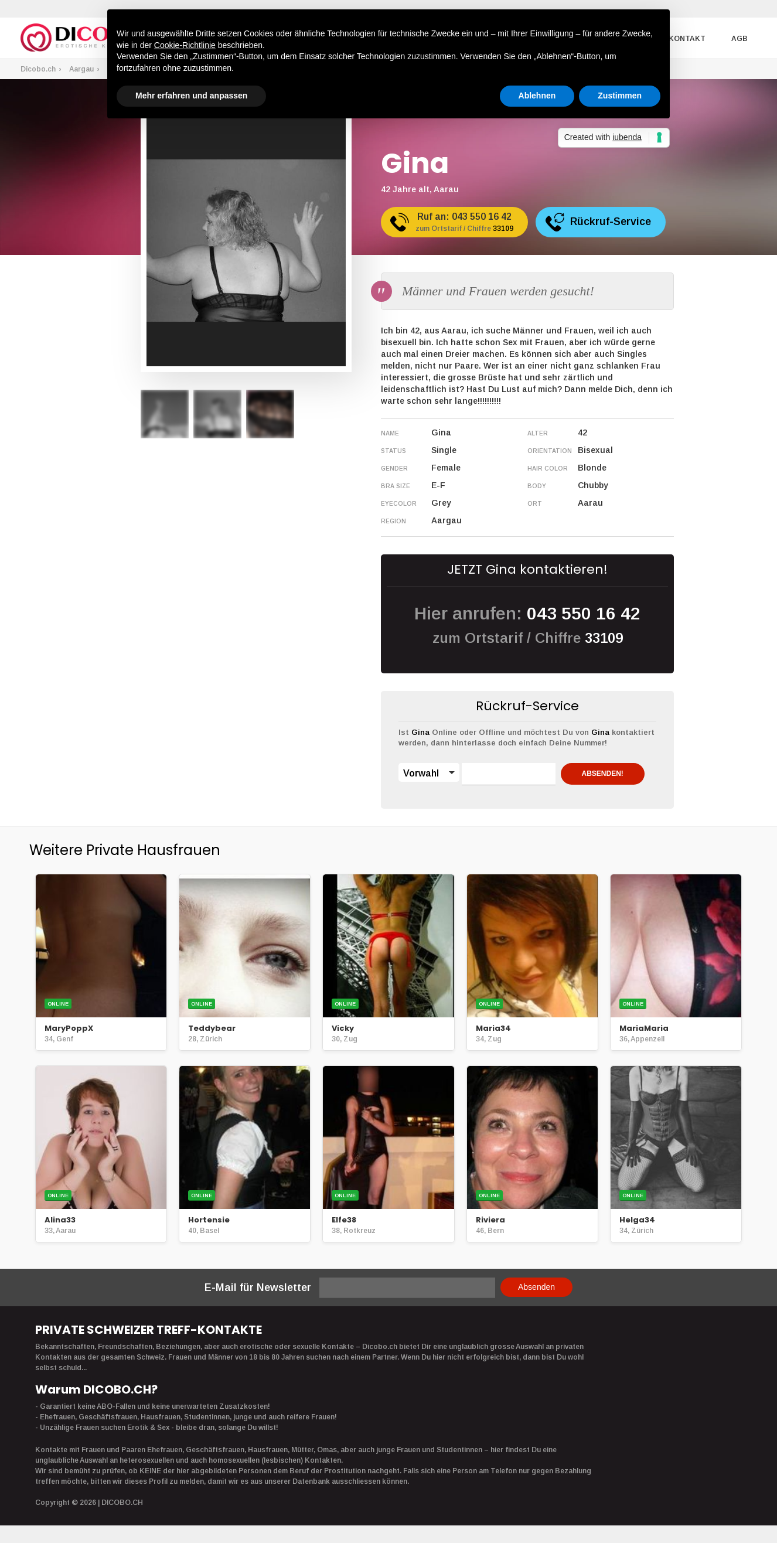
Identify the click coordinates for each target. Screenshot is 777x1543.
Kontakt (688, 39)
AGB (740, 39)
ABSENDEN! (603, 773)
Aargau (81, 69)
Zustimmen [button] (620, 95)
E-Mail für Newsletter (258, 1287)
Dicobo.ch (38, 69)
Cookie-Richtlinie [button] (185, 45)
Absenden (536, 1287)
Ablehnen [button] (537, 95)
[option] (165, 414)
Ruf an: (465, 223)
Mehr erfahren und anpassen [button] (191, 95)
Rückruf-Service (612, 221)
